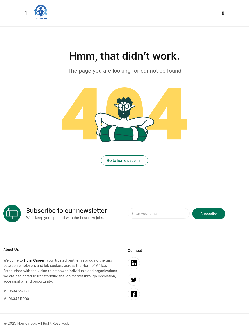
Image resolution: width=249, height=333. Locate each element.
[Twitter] (134, 280)
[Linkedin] (134, 263)
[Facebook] (134, 294)
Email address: (159, 213)
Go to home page (123, 160)
